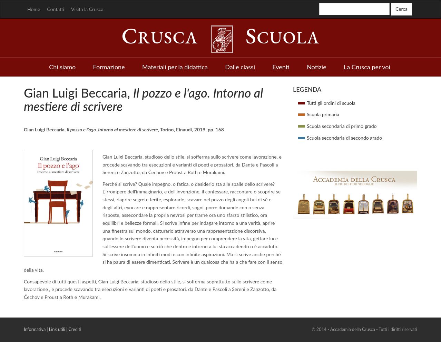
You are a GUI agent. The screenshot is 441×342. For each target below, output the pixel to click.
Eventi (281, 67)
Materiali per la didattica (175, 67)
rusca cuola (220, 38)
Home (33, 9)
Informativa (35, 329)
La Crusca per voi (367, 67)
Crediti (74, 329)
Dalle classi (240, 67)
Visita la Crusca (87, 9)
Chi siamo (62, 67)
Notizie (316, 67)
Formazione (109, 67)
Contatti (55, 9)
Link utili (57, 329)
